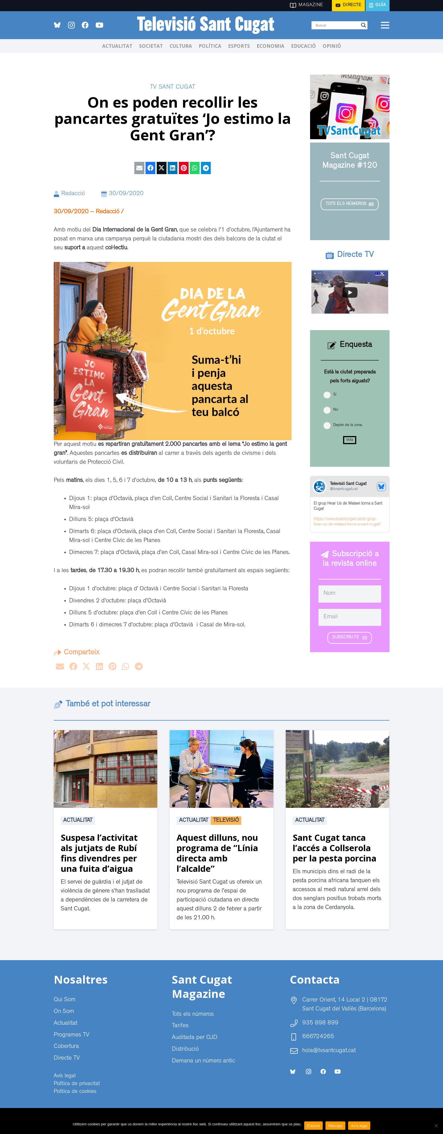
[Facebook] (85, 25)
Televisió (226, 820)
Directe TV (67, 1058)
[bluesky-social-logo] (57, 25)
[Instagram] (71, 25)
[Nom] (349, 594)
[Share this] (150, 168)
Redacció (73, 194)
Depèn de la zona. (347, 425)
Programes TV (71, 1035)
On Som (64, 1012)
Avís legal (65, 1076)
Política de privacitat (77, 1084)
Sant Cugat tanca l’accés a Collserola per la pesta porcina (334, 848)
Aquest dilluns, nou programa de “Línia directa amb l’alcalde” (217, 853)
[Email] (349, 617)
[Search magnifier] (363, 25)
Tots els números (193, 1015)
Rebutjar (335, 1126)
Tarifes (180, 1026)
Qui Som (65, 1000)
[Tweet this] (162, 168)
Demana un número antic (203, 1061)
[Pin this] (184, 168)
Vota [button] (349, 440)
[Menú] (385, 25)
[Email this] (139, 168)
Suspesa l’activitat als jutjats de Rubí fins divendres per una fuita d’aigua (99, 853)
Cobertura (66, 1047)
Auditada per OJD (194, 1038)
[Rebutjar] (436, 1125)
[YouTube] (99, 25)
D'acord (313, 1126)
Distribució (185, 1050)
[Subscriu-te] (349, 638)
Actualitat (77, 820)
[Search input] (337, 25)
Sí (334, 395)
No (335, 410)
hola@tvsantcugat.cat (329, 1051)
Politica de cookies (75, 1092)
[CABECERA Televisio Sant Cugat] (209, 25)
